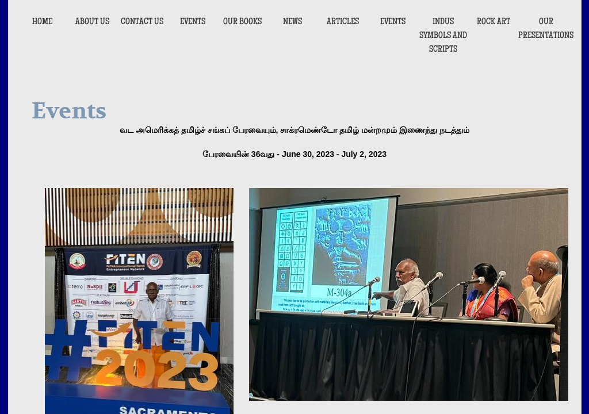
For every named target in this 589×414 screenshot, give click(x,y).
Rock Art (493, 22)
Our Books (242, 22)
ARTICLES (343, 22)
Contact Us (142, 22)
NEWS (292, 22)
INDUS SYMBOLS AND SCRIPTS (443, 36)
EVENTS (393, 22)
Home (42, 22)
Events (192, 22)
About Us (92, 22)
